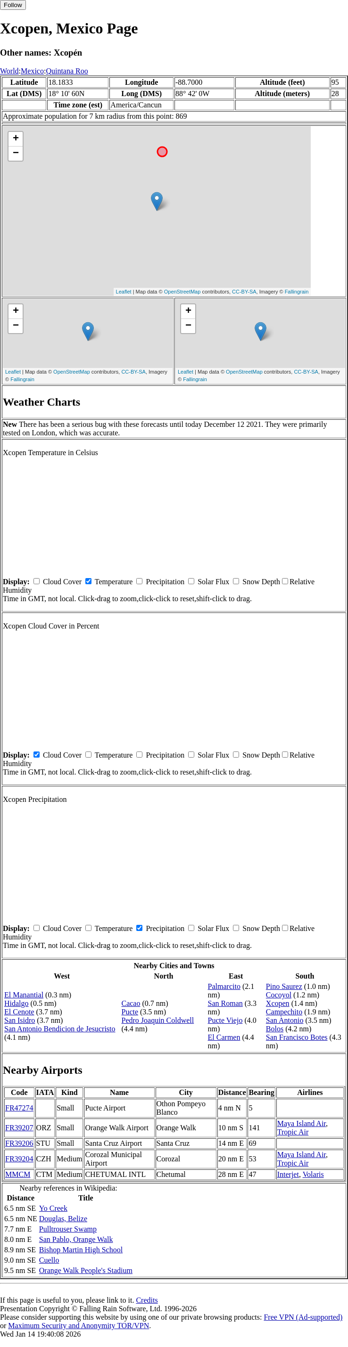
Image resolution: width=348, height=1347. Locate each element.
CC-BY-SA (244, 291)
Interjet (288, 1174)
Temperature (114, 582)
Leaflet (124, 291)
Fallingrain (297, 291)
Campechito (284, 1012)
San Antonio (285, 1020)
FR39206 (19, 1143)
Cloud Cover (62, 582)
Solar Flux (213, 582)
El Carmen (224, 1037)
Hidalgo (16, 1003)
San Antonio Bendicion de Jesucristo (60, 1029)
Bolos (274, 1029)
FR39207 (19, 1128)
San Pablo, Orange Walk (76, 1239)
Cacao (130, 1003)
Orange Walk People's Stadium (86, 1270)
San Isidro (19, 1020)
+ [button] (16, 139)
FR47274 (19, 1108)
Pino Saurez (284, 986)
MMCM (17, 1174)
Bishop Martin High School (81, 1250)
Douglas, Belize (63, 1219)
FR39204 (19, 1159)
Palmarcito (224, 986)
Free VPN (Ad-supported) (303, 1317)
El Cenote (19, 1012)
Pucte (129, 1012)
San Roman (225, 1003)
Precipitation (165, 582)
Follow (13, 4)
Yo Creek (53, 1208)
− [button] (16, 154)
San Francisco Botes (297, 1037)
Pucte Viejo (225, 1020)
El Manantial (23, 995)
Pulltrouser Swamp (68, 1229)
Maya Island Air (301, 1123)
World (9, 71)
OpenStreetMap (182, 291)
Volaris (313, 1174)
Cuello (49, 1260)
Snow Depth (261, 582)
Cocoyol (278, 995)
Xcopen (278, 1003)
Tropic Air (293, 1132)
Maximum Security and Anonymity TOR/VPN (78, 1326)
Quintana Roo (67, 71)
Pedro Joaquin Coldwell (157, 1020)
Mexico (32, 71)
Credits (146, 1300)
